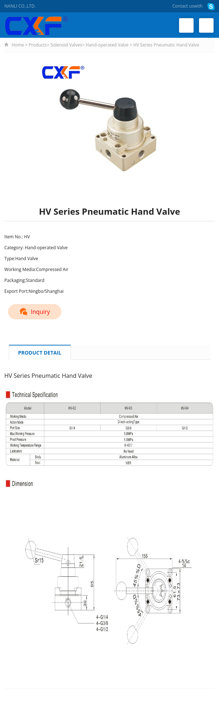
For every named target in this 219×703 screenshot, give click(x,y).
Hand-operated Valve (107, 45)
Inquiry (34, 311)
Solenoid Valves (66, 45)
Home (18, 45)
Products (38, 45)
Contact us (183, 6)
